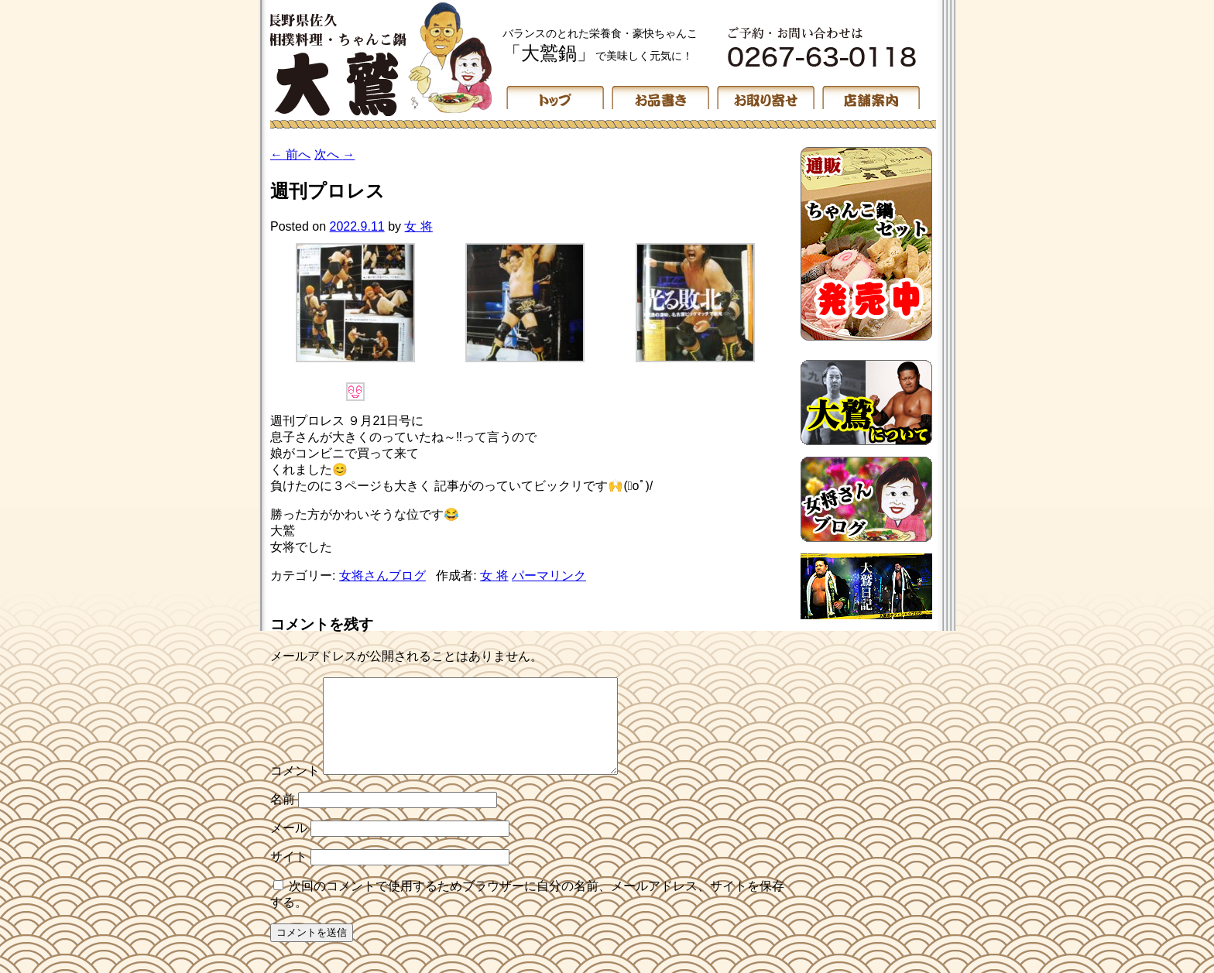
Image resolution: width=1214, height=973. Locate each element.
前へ (290, 154)
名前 (282, 817)
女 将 (418, 226)
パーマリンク (549, 575)
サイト (288, 875)
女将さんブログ (382, 575)
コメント (295, 789)
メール (288, 846)
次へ (334, 154)
